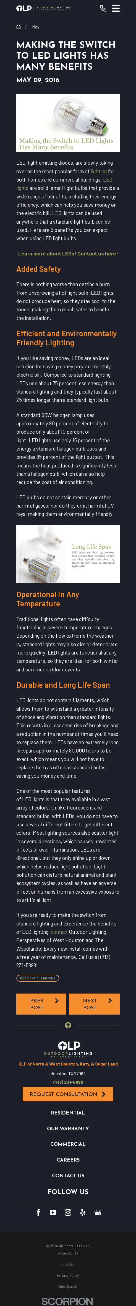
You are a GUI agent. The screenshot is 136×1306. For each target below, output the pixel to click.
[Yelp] (83, 1212)
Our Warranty (68, 1129)
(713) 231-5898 (68, 1082)
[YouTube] (53, 1212)
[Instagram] (68, 1212)
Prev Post (44, 1004)
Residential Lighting (38, 978)
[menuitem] (68, 1253)
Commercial (68, 1144)
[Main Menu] (116, 8)
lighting (99, 171)
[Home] (43, 8)
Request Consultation (68, 1094)
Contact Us (68, 1176)
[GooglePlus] (98, 1212)
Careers (68, 1160)
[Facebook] (38, 1212)
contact (59, 932)
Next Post (98, 1004)
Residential (68, 1113)
